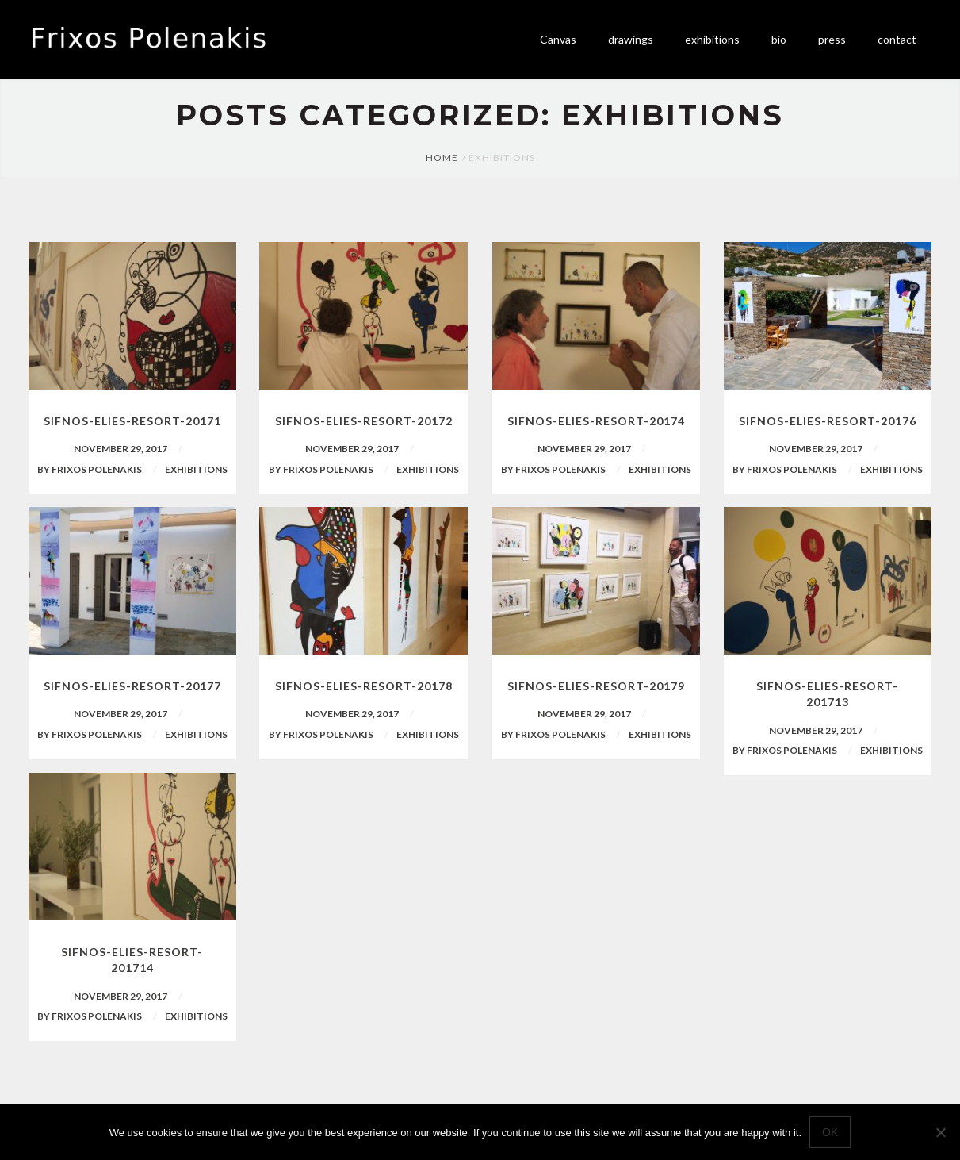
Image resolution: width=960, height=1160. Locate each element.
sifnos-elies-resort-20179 (596, 686)
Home (442, 157)
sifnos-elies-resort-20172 (364, 421)
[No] (940, 1132)
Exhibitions (196, 469)
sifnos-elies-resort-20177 (132, 686)
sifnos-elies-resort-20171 (132, 421)
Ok (830, 1132)
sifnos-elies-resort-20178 (364, 686)
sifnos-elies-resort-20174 (596, 421)
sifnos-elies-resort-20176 (827, 421)
